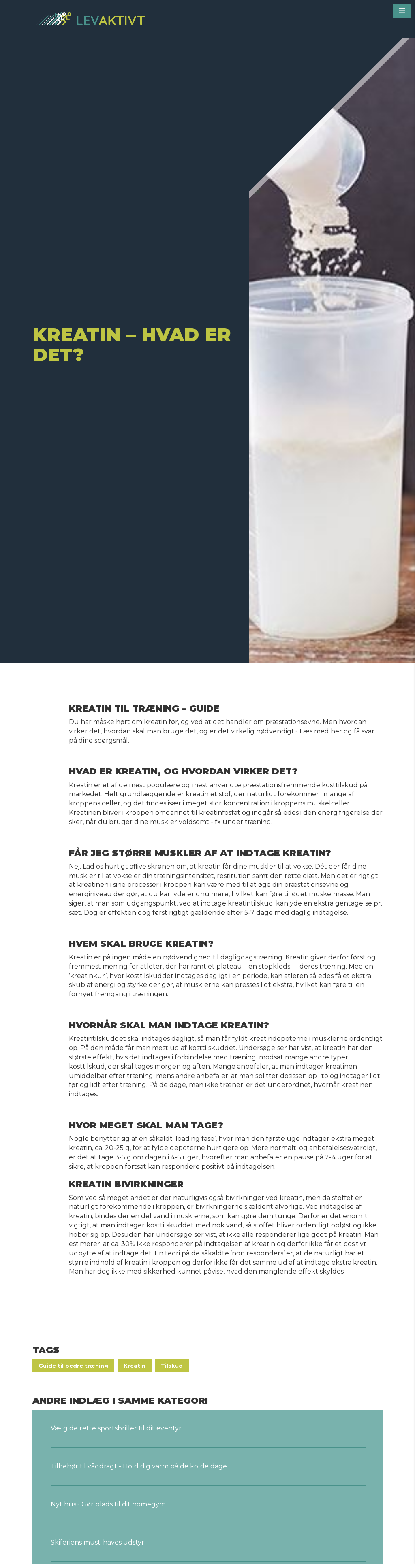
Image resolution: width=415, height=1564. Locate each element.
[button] (402, 11)
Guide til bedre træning (73, 1365)
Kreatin (134, 1365)
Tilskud (172, 1365)
